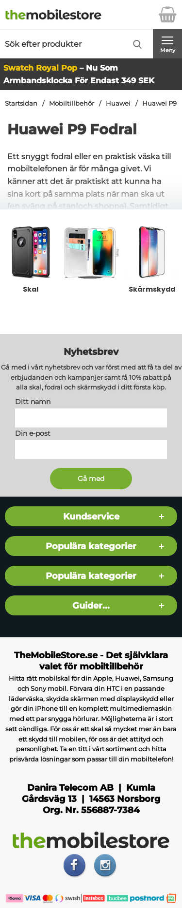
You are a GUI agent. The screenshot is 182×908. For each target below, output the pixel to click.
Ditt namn (32, 401)
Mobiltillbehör (71, 103)
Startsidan (21, 103)
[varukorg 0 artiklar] (167, 14)
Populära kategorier (91, 546)
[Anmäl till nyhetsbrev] (91, 478)
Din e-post (32, 433)
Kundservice (91, 516)
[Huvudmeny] (167, 43)
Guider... (91, 605)
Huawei (118, 103)
